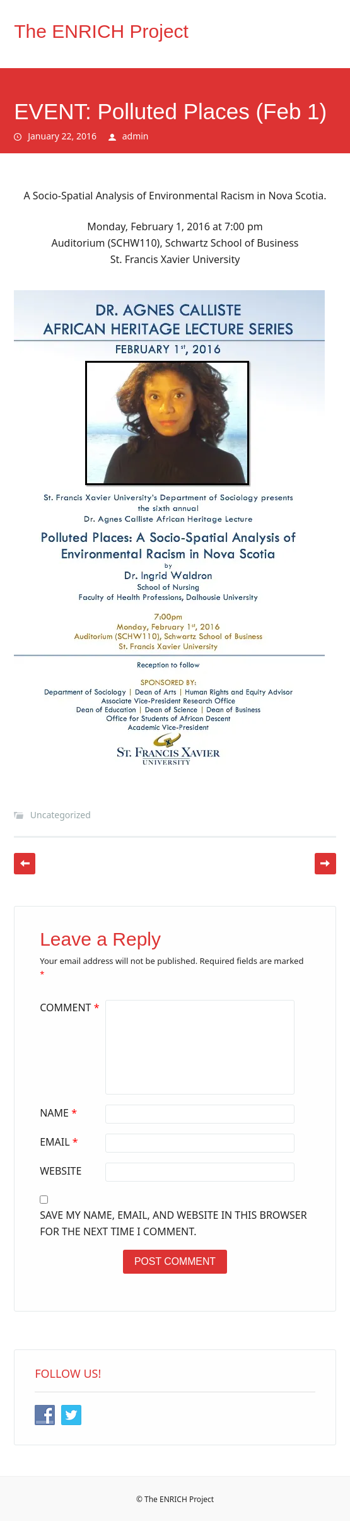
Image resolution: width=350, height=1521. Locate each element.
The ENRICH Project (101, 31)
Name (60, 1113)
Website (60, 1171)
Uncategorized (60, 815)
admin (135, 136)
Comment (71, 1007)
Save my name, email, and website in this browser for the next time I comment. (173, 1223)
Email (60, 1142)
